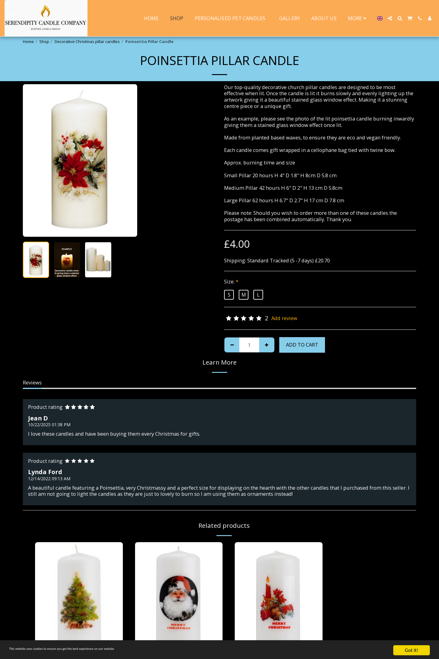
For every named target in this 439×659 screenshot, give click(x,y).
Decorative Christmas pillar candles (87, 41)
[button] (389, 18)
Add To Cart (302, 344)
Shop (44, 41)
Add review (284, 318)
